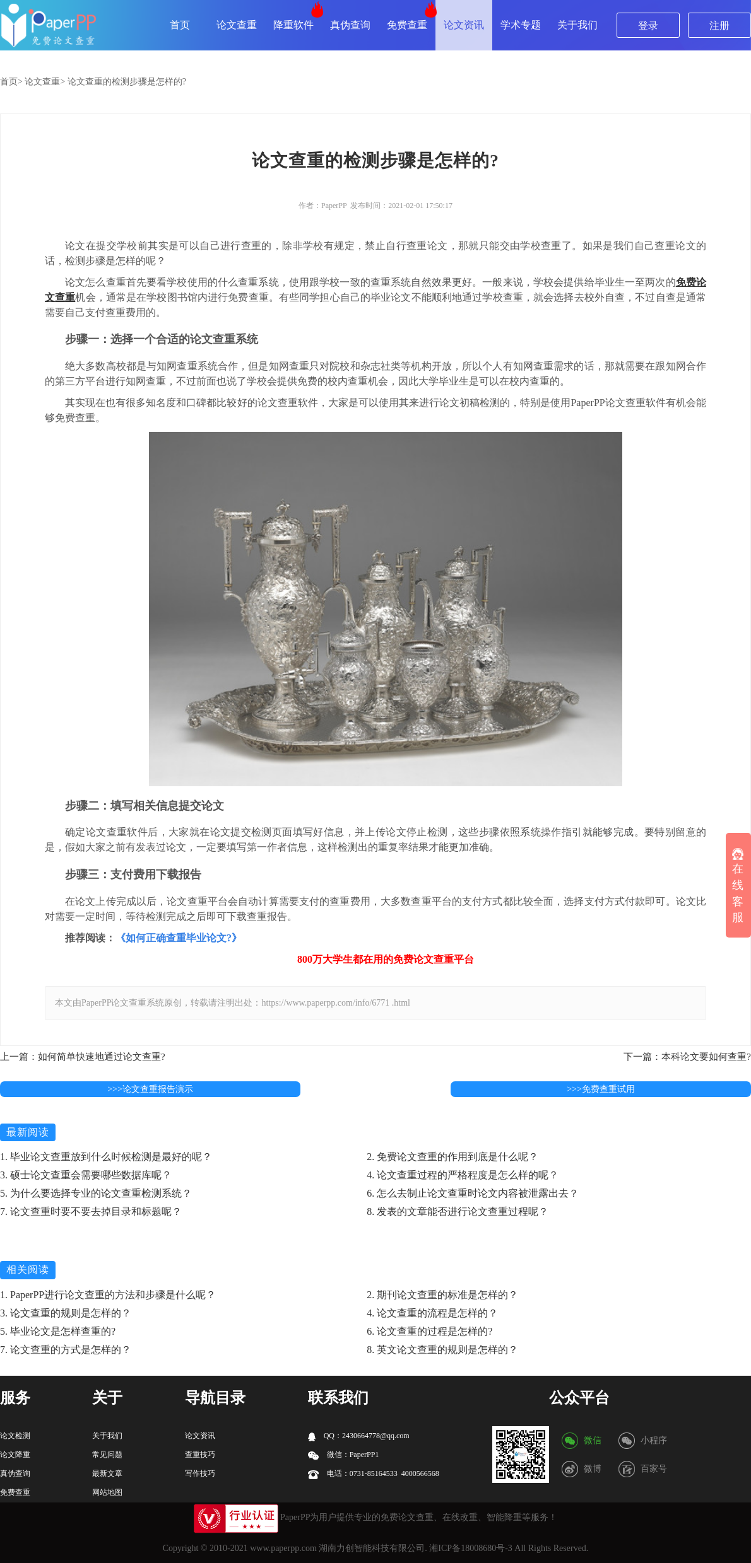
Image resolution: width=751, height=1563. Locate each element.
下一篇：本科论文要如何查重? (687, 1057)
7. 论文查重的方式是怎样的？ (65, 1349)
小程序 (654, 1440)
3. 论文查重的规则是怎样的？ (65, 1313)
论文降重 (15, 1454)
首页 (180, 25)
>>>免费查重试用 (601, 1089)
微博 (592, 1468)
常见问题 (107, 1454)
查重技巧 (200, 1454)
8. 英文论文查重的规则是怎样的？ (442, 1349)
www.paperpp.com (283, 1548)
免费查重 (407, 25)
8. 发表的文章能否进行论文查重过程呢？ (457, 1211)
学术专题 (520, 25)
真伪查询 (350, 25)
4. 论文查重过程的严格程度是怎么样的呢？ (463, 1175)
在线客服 (737, 886)
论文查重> (45, 81)
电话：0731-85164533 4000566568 (373, 1474)
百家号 (654, 1468)
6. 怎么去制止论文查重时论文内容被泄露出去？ (473, 1193)
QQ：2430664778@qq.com (359, 1436)
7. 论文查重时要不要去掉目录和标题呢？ (91, 1211)
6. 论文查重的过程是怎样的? (429, 1331)
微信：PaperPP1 (343, 1455)
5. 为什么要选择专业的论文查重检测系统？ (96, 1193)
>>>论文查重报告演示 (150, 1089)
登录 (648, 25)
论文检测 (15, 1435)
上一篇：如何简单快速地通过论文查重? (82, 1057)
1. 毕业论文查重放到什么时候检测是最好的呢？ (106, 1156)
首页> (11, 81)
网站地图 (107, 1492)
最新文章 (107, 1473)
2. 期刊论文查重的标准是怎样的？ (442, 1294)
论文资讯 (464, 25)
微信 (592, 1440)
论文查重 (236, 25)
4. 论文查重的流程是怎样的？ (432, 1313)
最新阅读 (27, 1132)
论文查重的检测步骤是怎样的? (127, 81)
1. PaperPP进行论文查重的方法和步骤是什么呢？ (108, 1294)
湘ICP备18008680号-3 (470, 1548)
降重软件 (293, 25)
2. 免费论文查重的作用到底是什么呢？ (452, 1156)
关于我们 (577, 25)
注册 (719, 25)
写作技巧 (200, 1473)
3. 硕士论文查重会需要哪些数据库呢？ (86, 1175)
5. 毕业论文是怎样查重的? (57, 1331)
